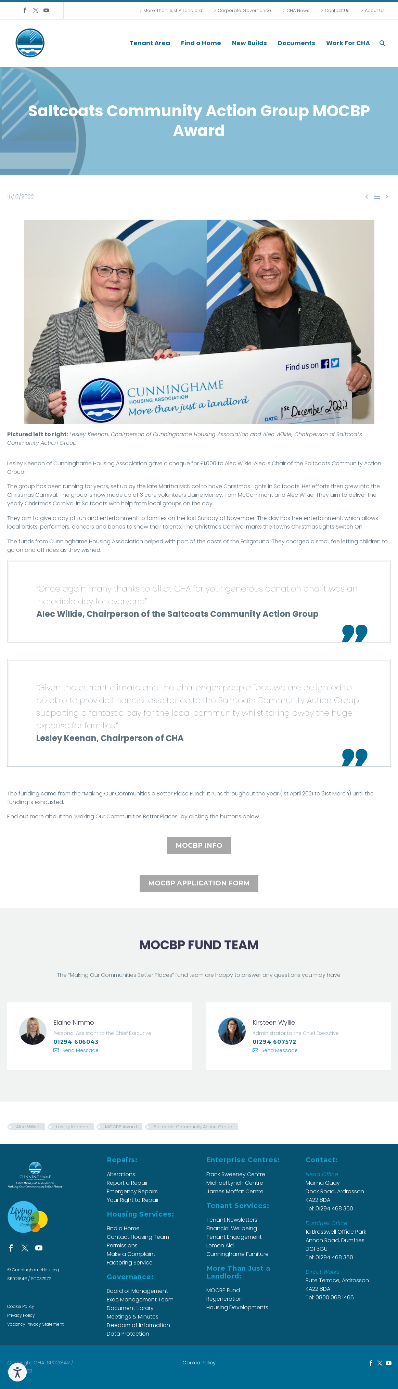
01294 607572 (275, 1042)
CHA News (297, 10)
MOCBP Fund (223, 1290)
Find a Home (201, 43)
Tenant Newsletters (231, 1220)
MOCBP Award (121, 1127)
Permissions (122, 1245)
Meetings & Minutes (132, 1317)
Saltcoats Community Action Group (193, 1127)
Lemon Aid (220, 1245)
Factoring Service (130, 1263)
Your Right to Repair (133, 1200)
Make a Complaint (131, 1254)
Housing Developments (237, 1307)
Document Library (130, 1308)
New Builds (249, 43)
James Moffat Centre (235, 1191)
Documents (296, 43)
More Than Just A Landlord (172, 10)
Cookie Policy (20, 1306)
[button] (382, 43)
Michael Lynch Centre (234, 1183)
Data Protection (128, 1334)
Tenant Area (149, 43)
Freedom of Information (138, 1325)
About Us (375, 10)
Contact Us (337, 10)
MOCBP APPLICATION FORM (199, 883)
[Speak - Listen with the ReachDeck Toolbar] (17, 1372)
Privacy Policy (21, 1315)
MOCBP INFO (199, 845)
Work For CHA (348, 43)
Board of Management (137, 1291)
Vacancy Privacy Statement (35, 1324)
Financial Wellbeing (231, 1228)
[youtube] (38, 1247)
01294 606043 (76, 1042)
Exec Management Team (140, 1299)
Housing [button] (104, 463)
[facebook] (10, 1247)
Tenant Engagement (234, 1237)
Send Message (80, 1050)
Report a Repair (127, 1183)
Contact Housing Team (138, 1237)
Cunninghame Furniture (237, 1254)
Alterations (121, 1174)
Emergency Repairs (132, 1191)
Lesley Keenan (72, 1127)
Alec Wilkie (27, 1127)
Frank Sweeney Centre (235, 1174)
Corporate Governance (244, 10)
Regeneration (224, 1299)
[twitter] (24, 1247)
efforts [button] (321, 486)
